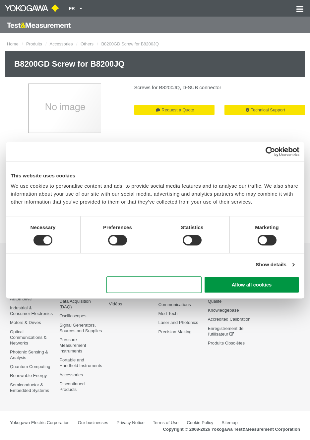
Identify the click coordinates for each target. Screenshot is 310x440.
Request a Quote (175, 109)
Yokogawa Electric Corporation (40, 422)
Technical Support (265, 109)
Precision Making (174, 331)
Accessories (61, 43)
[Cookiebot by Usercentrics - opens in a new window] (270, 152)
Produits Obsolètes (226, 343)
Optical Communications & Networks (28, 337)
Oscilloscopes (72, 315)
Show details (271, 265)
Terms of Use (166, 422)
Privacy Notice (130, 422)
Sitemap (229, 422)
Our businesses (93, 422)
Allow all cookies (252, 284)
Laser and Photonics (178, 322)
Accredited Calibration (229, 319)
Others (87, 43)
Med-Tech (167, 313)
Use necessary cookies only (154, 284)
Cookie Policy (200, 422)
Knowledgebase (223, 310)
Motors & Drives (25, 322)
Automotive (21, 298)
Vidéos (115, 303)
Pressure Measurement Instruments (72, 345)
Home (13, 43)
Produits (34, 43)
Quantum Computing (30, 366)
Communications (174, 304)
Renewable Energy (28, 375)
